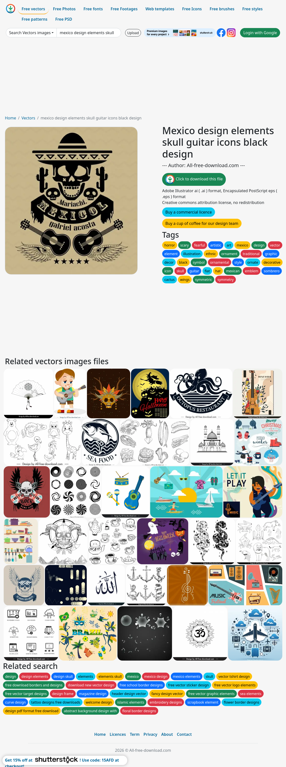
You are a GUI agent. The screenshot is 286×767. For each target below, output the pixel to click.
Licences (118, 734)
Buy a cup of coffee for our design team (201, 223)
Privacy (150, 734)
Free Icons (192, 9)
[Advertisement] (143, 78)
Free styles (252, 9)
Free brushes (222, 9)
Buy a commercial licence (188, 212)
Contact (184, 734)
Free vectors (33, 9)
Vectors (28, 118)
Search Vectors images (30, 32)
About (167, 734)
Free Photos (64, 9)
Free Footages (124, 9)
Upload (133, 32)
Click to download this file (194, 179)
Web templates (159, 9)
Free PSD (63, 19)
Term (135, 734)
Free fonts (93, 9)
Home (10, 118)
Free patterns (34, 19)
